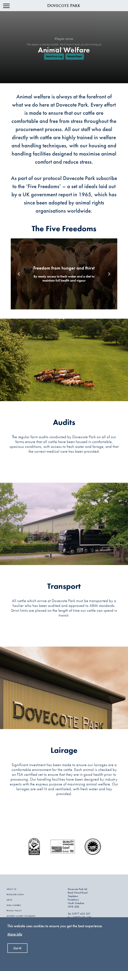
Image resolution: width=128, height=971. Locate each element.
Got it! (17, 948)
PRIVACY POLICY (14, 910)
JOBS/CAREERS (13, 905)
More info (14, 934)
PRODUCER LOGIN (15, 894)
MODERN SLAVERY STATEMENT (21, 916)
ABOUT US (11, 889)
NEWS (9, 900)
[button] (19, 274)
